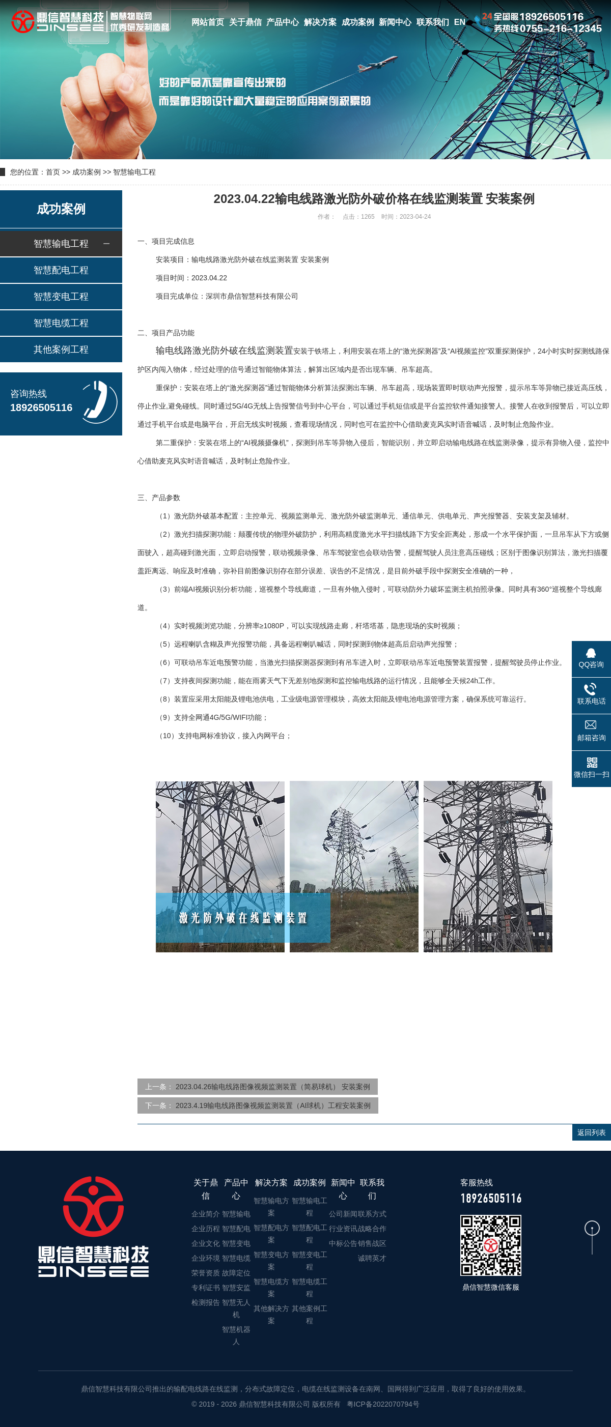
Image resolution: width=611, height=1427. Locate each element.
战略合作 (372, 1229)
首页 (53, 172)
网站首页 (207, 22)
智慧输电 (236, 1214)
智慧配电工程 (61, 270)
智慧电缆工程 (61, 323)
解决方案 (320, 22)
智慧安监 (236, 1288)
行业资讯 (343, 1229)
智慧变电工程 (61, 297)
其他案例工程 (61, 349)
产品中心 (282, 22)
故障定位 (236, 1273)
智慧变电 (236, 1243)
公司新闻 (343, 1214)
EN (459, 22)
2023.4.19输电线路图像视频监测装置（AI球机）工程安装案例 (273, 1105)
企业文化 (205, 1243)
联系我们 (432, 22)
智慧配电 (236, 1229)
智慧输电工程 (134, 172)
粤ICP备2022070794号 (382, 1404)
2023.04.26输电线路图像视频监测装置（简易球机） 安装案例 (273, 1087)
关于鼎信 (245, 22)
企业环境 (205, 1258)
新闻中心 (395, 22)
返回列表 (591, 1132)
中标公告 (343, 1243)
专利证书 (205, 1288)
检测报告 (205, 1302)
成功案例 (358, 22)
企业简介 (205, 1214)
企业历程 (205, 1229)
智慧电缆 (236, 1258)
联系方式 (372, 1214)
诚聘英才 (372, 1258)
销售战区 (372, 1243)
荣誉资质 (205, 1273)
